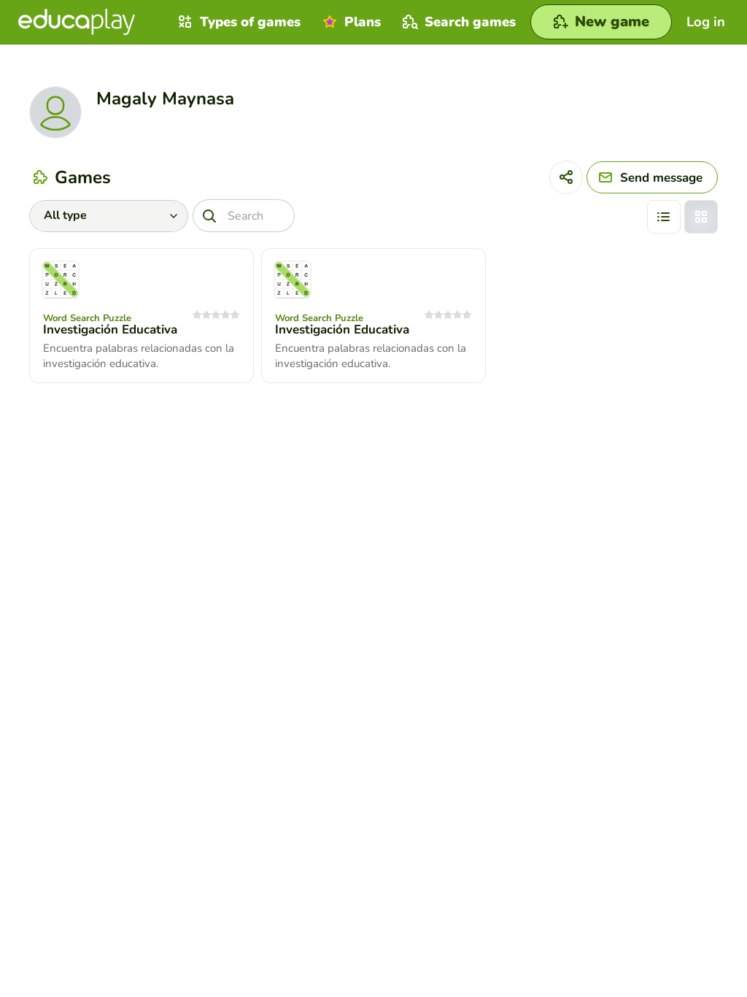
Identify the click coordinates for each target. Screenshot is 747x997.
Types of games (237, 22)
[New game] (601, 21)
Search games (457, 22)
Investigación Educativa (110, 329)
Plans (350, 22)
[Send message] (652, 177)
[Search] (244, 215)
